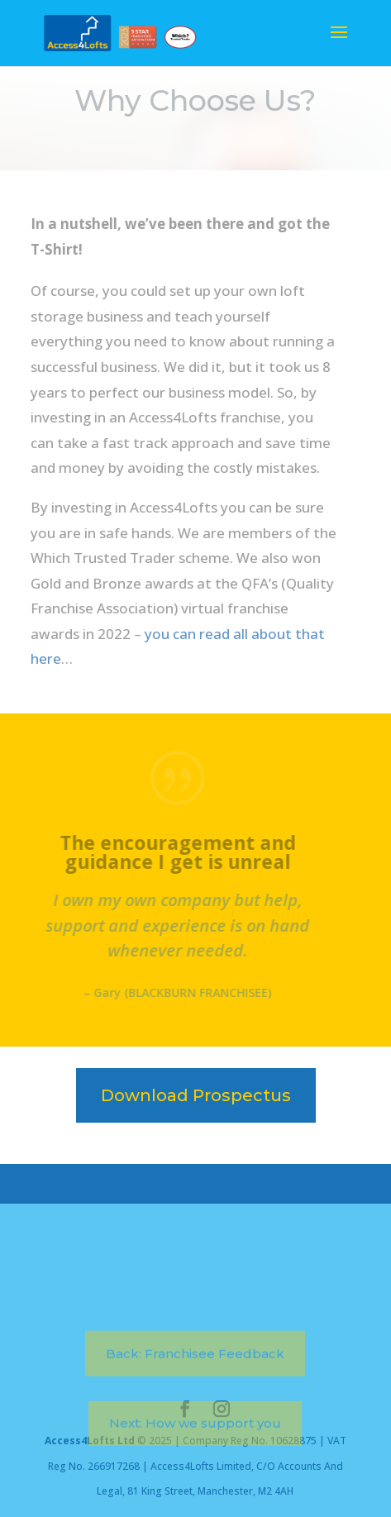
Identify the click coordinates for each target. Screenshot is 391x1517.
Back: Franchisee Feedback (195, 1384)
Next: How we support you (195, 1454)
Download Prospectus (196, 1095)
